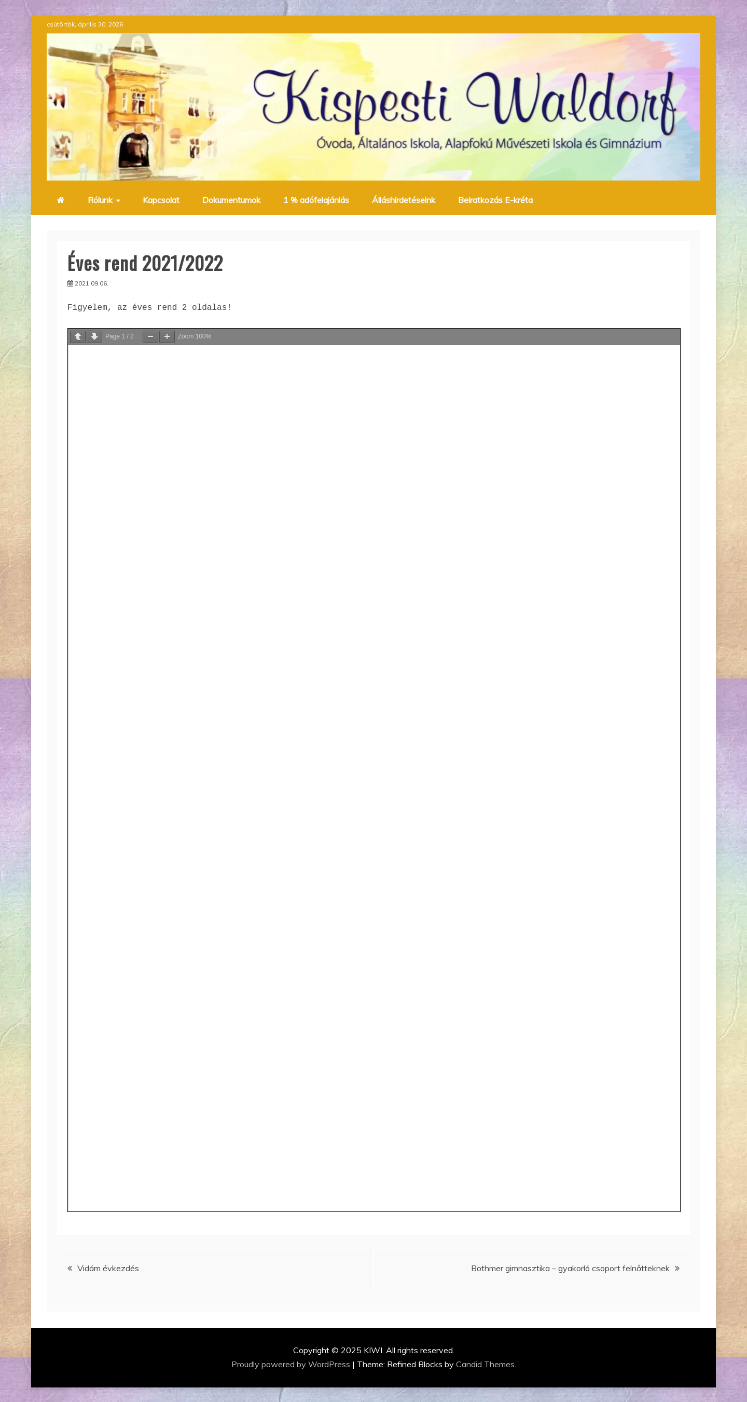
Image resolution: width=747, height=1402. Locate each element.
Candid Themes (485, 1364)
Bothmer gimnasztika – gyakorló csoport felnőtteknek (570, 1268)
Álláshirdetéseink (403, 200)
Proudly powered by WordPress (291, 1364)
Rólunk (100, 200)
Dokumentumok (231, 200)
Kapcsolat (161, 200)
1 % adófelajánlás (316, 200)
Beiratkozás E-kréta (495, 200)
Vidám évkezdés (108, 1268)
